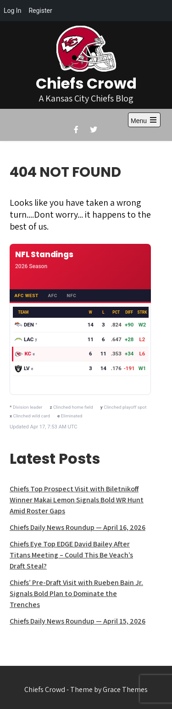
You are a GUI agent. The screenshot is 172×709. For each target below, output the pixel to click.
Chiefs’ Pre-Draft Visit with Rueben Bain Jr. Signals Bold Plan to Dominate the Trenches (76, 593)
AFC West (26, 295)
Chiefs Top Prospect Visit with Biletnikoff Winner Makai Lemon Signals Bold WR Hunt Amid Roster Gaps (77, 500)
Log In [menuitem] (12, 10)
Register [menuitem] (40, 10)
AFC (52, 295)
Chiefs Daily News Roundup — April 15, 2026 (77, 621)
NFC (72, 295)
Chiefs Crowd (86, 83)
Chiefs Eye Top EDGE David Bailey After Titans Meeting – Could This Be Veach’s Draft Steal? (71, 555)
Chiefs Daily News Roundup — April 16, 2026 (77, 527)
